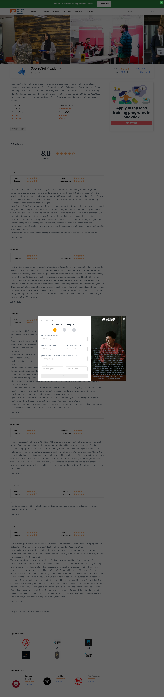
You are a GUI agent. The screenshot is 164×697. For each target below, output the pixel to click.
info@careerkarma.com (104, 372)
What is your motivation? (48, 345)
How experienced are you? (74, 345)
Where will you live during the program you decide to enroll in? (60, 355)
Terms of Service (105, 376)
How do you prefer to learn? (49, 365)
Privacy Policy (116, 376)
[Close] (125, 317)
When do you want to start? (74, 365)
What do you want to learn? (49, 335)
